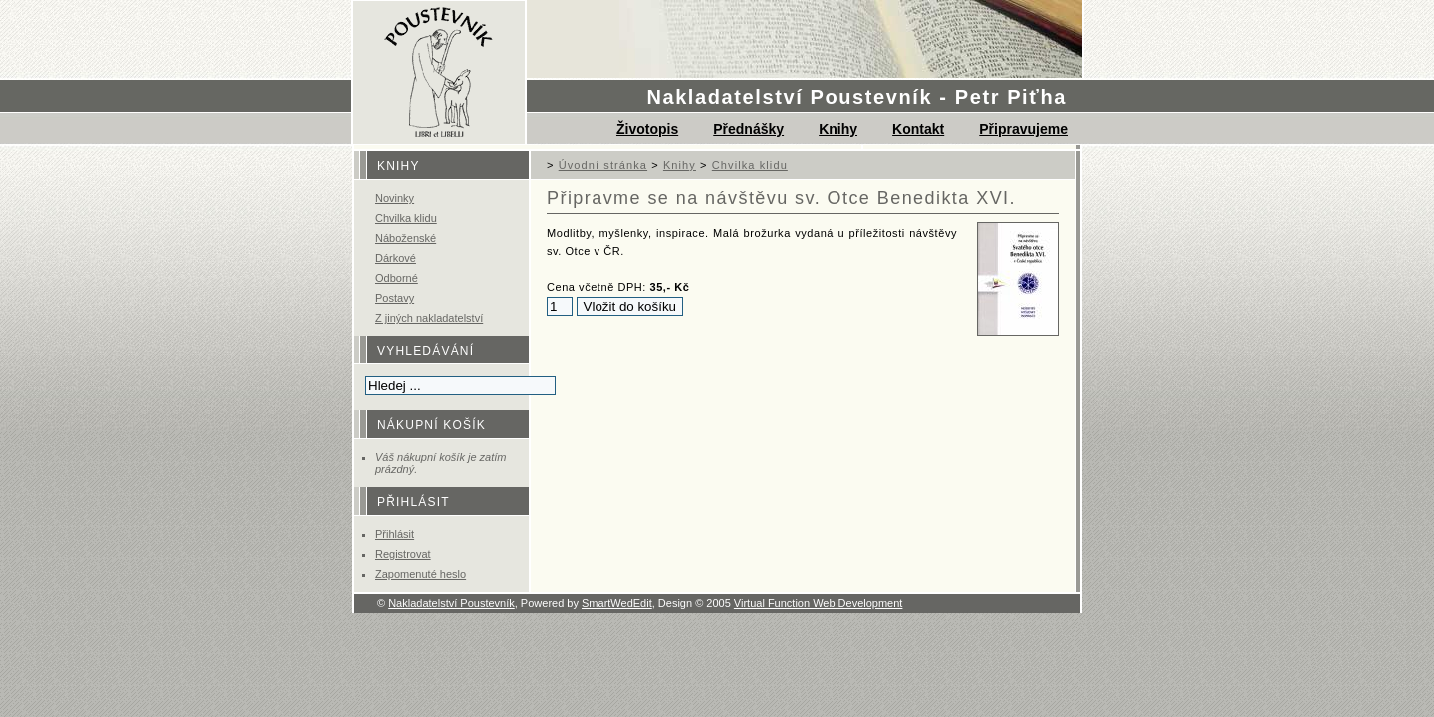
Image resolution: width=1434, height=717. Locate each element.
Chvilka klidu (406, 218)
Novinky (394, 198)
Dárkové (395, 258)
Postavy (394, 298)
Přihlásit (394, 534)
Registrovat (403, 554)
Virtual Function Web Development (818, 603)
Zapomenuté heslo (420, 574)
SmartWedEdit (617, 603)
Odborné (396, 278)
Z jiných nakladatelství (429, 318)
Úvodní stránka (603, 165)
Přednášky (748, 129)
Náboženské (405, 238)
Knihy (838, 129)
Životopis (647, 129)
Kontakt (918, 129)
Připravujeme (1023, 129)
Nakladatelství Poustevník (451, 603)
